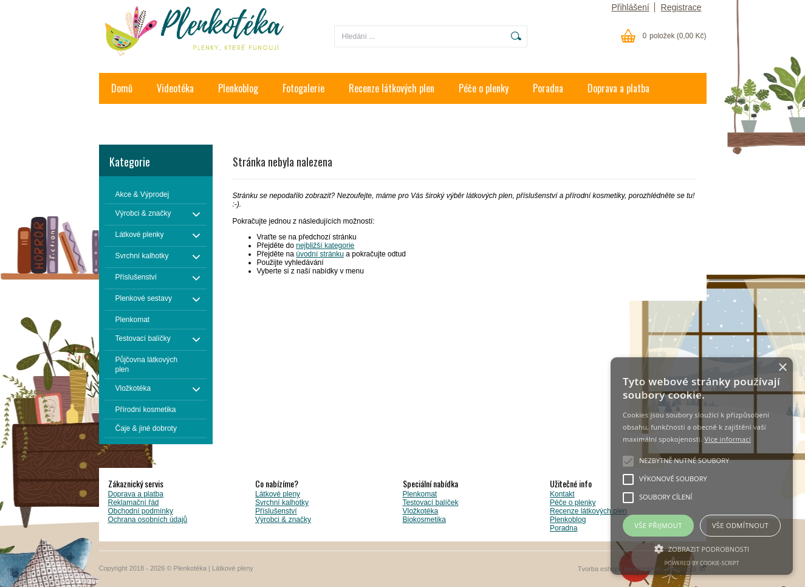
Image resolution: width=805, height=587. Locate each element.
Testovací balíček (431, 502)
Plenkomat (420, 494)
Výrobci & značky (283, 519)
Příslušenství (276, 511)
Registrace (681, 7)
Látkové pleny (277, 494)
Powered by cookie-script (702, 563)
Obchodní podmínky (140, 511)
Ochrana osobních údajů (148, 519)
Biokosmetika (424, 519)
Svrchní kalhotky (282, 502)
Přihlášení (630, 7)
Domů (121, 88)
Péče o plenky (484, 88)
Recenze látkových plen (391, 88)
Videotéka (175, 88)
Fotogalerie (303, 88)
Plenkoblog (238, 88)
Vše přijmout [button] (658, 525)
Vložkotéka (421, 511)
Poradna (548, 88)
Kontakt (125, 119)
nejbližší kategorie (325, 245)
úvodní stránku (320, 254)
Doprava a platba (618, 88)
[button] (702, 548)
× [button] (782, 367)
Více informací (727, 439)
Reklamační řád (133, 502)
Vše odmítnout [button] (740, 525)
